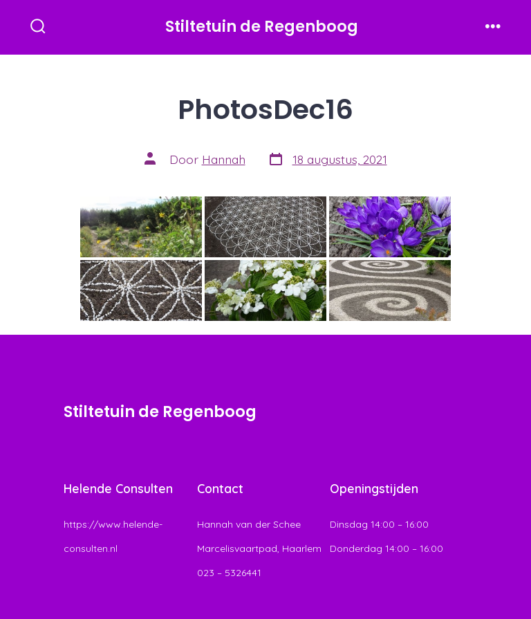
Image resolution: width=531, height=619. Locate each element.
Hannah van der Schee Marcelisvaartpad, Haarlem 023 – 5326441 (259, 548)
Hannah (223, 159)
